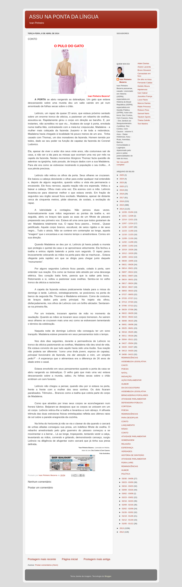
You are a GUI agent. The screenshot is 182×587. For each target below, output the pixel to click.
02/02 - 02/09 (128, 509)
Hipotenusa (142, 89)
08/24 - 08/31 (128, 279)
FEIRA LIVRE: (127, 463)
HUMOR (125, 384)
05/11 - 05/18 (128, 336)
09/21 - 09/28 (128, 264)
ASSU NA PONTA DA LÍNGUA (63, 17)
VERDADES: (127, 451)
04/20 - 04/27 (128, 347)
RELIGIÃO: (126, 444)
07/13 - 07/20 (128, 302)
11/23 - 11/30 (128, 231)
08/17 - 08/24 (128, 283)
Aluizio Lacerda (144, 67)
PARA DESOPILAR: (129, 418)
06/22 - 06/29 (128, 313)
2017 (122, 198)
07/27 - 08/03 (128, 294)
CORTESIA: (126, 406)
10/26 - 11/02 (128, 246)
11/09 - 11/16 (128, 238)
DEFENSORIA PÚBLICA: (132, 403)
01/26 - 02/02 (128, 512)
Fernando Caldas (145, 83)
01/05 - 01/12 (128, 523)
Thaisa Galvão (144, 120)
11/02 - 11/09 (128, 242)
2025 (122, 175)
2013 (122, 528)
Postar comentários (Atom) (46, 565)
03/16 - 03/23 (128, 486)
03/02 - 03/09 (128, 493)
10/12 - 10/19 (128, 253)
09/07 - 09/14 (128, 272)
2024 (122, 179)
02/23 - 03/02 (128, 497)
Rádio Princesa (144, 107)
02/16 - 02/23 (128, 501)
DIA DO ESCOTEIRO (130, 388)
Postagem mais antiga (97, 559)
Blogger (108, 576)
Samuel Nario (143, 113)
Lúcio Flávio (143, 100)
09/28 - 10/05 (128, 261)
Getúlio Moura (144, 86)
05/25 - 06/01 (128, 328)
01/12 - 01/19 (128, 520)
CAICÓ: (124, 365)
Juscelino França (145, 96)
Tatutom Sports (144, 117)
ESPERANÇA (127, 448)
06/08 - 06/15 (128, 321)
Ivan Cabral (142, 93)
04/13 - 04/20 (128, 351)
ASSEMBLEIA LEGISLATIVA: (134, 361)
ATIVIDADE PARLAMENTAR (133, 399)
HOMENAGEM (127, 440)
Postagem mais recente (42, 559)
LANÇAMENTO (128, 425)
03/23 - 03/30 (128, 482)
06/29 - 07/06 (128, 309)
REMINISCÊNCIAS (129, 358)
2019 (122, 190)
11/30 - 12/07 (128, 227)
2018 (122, 194)
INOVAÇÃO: (126, 376)
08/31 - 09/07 (128, 276)
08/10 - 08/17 (128, 287)
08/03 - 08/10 (128, 291)
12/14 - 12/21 (128, 219)
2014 (122, 209)
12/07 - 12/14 (128, 223)
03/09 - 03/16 (128, 490)
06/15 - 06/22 (128, 317)
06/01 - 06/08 (128, 324)
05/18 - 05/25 (128, 332)
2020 (122, 186)
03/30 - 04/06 (128, 478)
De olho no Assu (145, 79)
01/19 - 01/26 (128, 516)
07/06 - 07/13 (128, 306)
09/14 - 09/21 (128, 268)
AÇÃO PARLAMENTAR (131, 380)
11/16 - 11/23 (128, 234)
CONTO (124, 421)
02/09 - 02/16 (128, 505)
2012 (122, 532)
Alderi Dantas (143, 63)
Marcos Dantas (144, 103)
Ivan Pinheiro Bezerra (125, 80)
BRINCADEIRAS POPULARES (134, 395)
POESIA (125, 369)
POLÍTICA (125, 474)
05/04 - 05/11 (128, 339)
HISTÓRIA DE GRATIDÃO (132, 455)
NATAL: (124, 373)
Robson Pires (143, 110)
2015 (122, 205)
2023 (122, 182)
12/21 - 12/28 (128, 216)
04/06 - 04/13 (128, 354)
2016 (122, 201)
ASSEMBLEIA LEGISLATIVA (133, 391)
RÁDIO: (124, 429)
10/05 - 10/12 (128, 257)
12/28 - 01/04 (128, 212)
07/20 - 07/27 (128, 298)
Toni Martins (143, 124)
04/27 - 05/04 (128, 343)
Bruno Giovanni (144, 70)
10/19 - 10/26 (128, 249)
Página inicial (70, 559)
